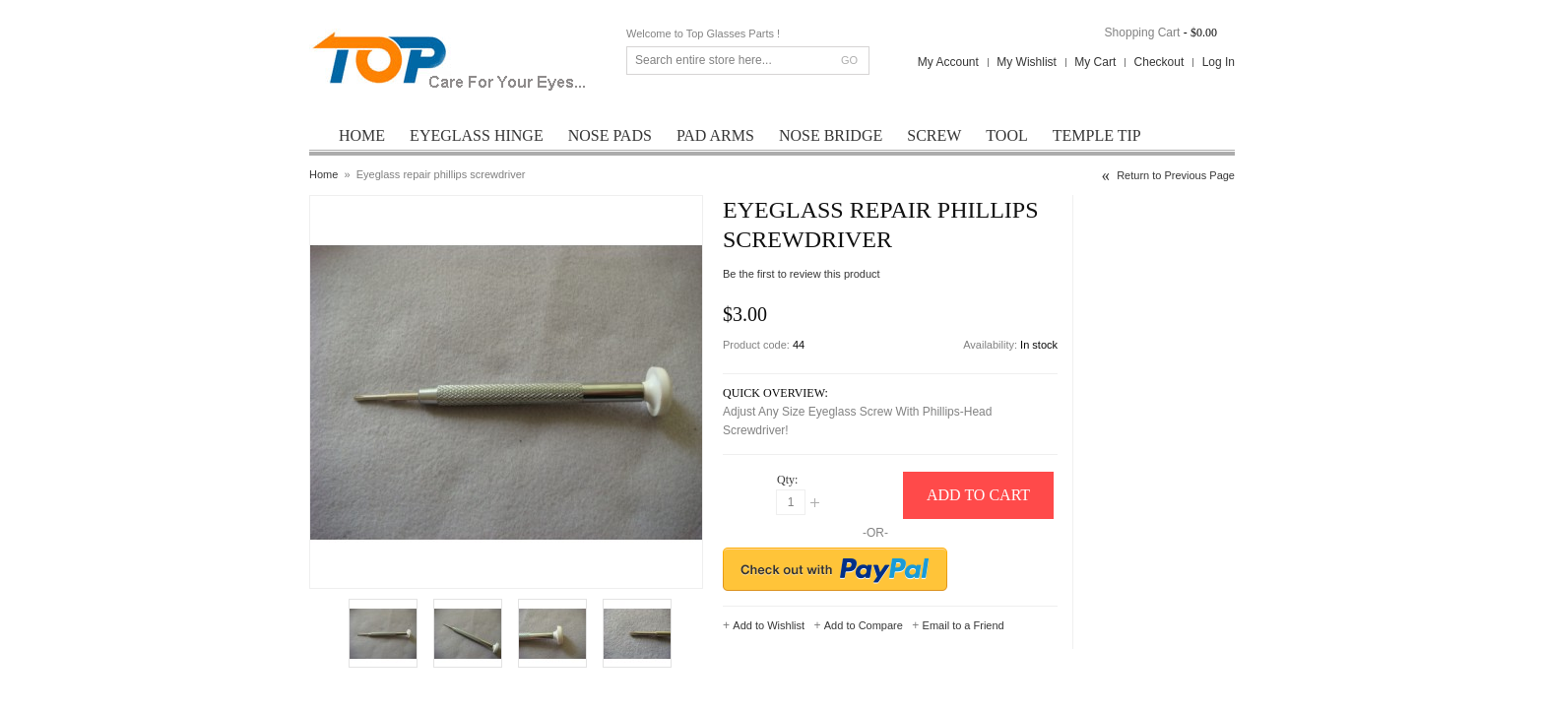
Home (323, 174)
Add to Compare (863, 625)
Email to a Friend (963, 625)
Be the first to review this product (801, 274)
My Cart (1095, 62)
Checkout (1159, 62)
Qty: (787, 479)
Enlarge (365, 566)
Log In (1218, 62)
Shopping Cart (1143, 32)
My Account (948, 62)
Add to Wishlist (768, 625)
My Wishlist (1027, 62)
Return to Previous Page (1176, 175)
